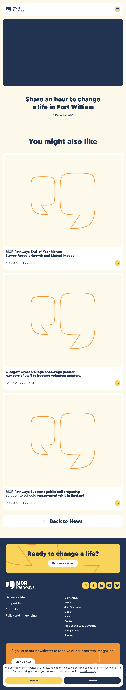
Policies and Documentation (80, 626)
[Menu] (117, 9)
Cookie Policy (88, 671)
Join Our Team (72, 607)
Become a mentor (63, 563)
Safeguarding (71, 630)
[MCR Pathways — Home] (15, 9)
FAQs (67, 616)
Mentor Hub (71, 598)
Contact (69, 621)
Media (67, 612)
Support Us (14, 603)
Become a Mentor (18, 597)
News (67, 602)
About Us (12, 609)
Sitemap (68, 635)
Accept (33, 680)
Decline (92, 680)
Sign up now (23, 662)
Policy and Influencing (21, 615)
